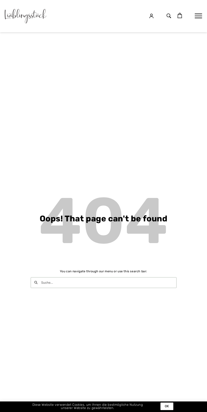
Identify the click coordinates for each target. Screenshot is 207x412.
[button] (168, 16)
